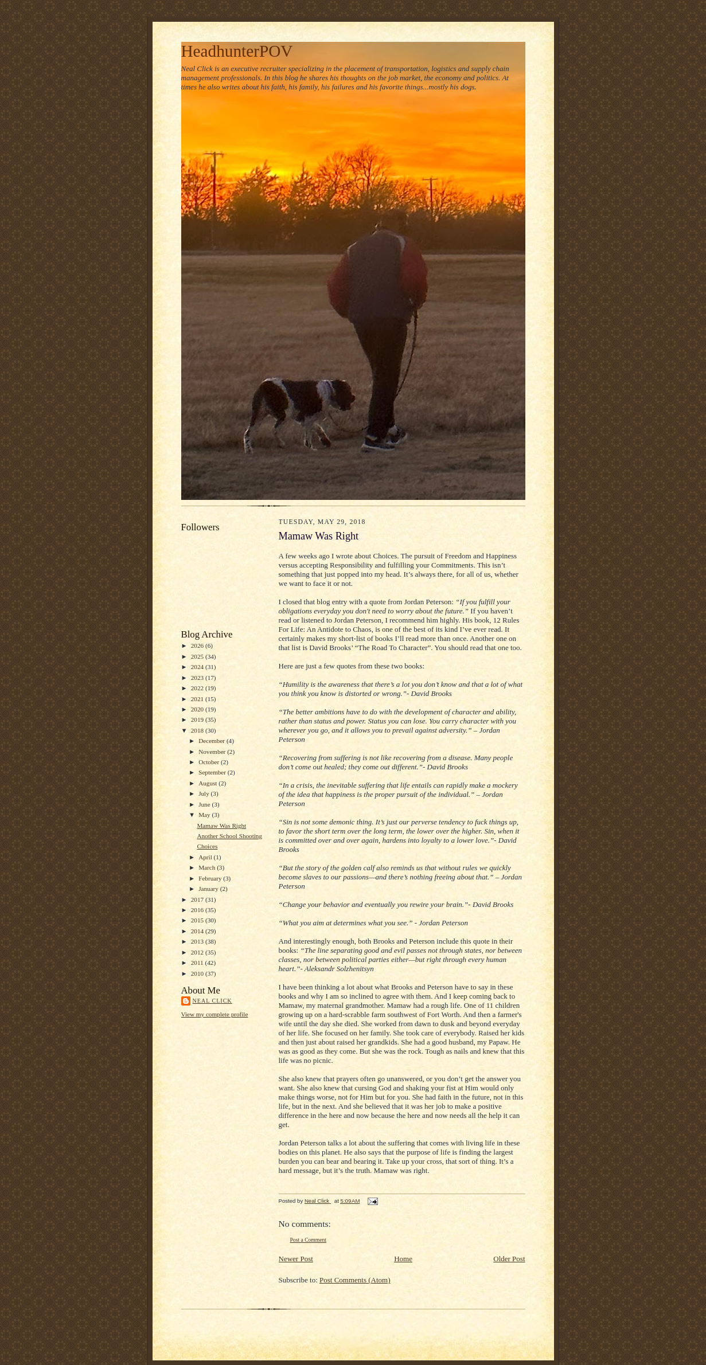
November (212, 751)
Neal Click (212, 1001)
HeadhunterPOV (237, 51)
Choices (207, 846)
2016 (198, 909)
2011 (198, 962)
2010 (198, 973)
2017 (198, 899)
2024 (198, 666)
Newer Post (296, 1258)
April (205, 857)
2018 (198, 730)
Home (403, 1258)
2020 (198, 709)
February (210, 878)
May (205, 814)
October (209, 761)
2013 (198, 941)
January (209, 888)
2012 (198, 952)
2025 (198, 656)
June (205, 804)
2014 (198, 931)
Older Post (509, 1258)
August (208, 783)
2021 (198, 698)
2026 (198, 645)
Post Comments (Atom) (355, 1280)
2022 (198, 688)
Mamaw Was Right (221, 825)
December (212, 740)
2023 (198, 677)
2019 (198, 719)
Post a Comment (308, 1240)
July (204, 793)
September (213, 772)
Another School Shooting (229, 835)
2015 (198, 920)
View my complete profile (214, 1014)
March (207, 867)
